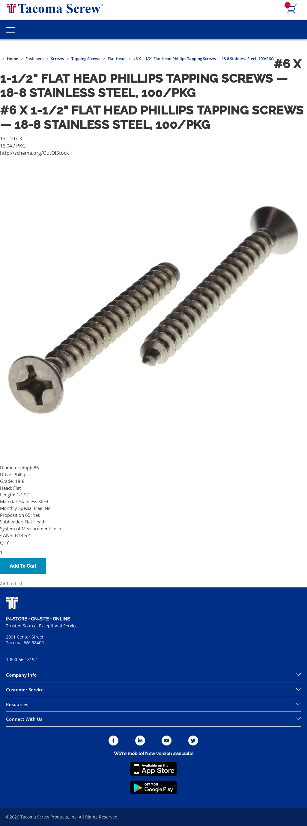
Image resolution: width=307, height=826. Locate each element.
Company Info (21, 675)
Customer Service (25, 690)
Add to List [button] (11, 584)
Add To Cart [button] (23, 566)
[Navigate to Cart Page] (292, 9)
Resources (17, 704)
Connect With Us (24, 719)
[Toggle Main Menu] (10, 29)
